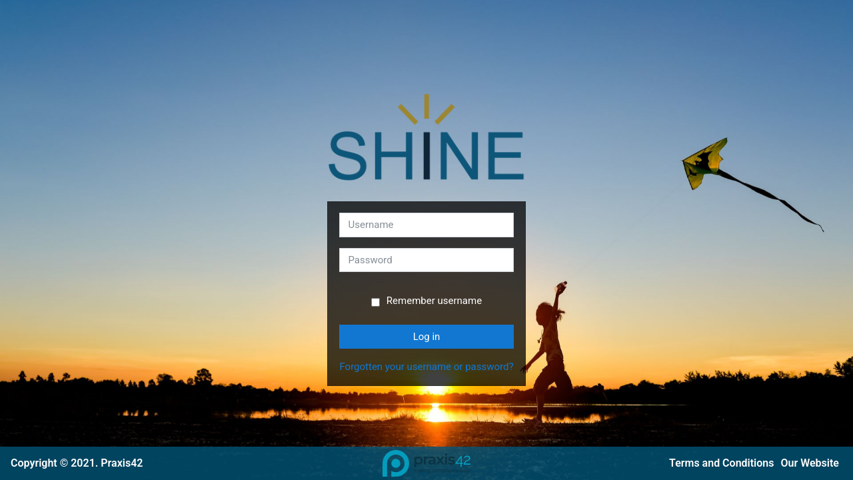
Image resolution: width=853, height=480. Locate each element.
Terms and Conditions (721, 463)
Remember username (434, 301)
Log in (426, 337)
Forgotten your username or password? (426, 367)
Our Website (810, 463)
